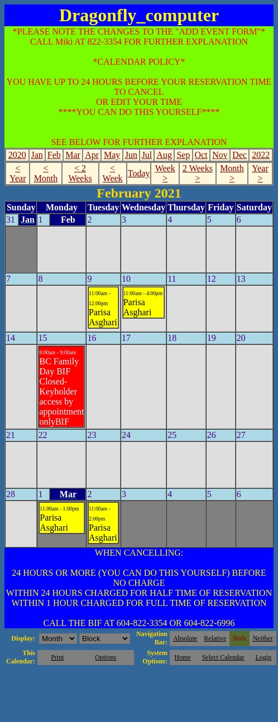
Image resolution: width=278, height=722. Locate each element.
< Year (17, 173)
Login (263, 657)
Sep (183, 155)
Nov (220, 155)
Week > (165, 173)
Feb (54, 155)
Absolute (185, 638)
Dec (239, 155)
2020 (17, 155)
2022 (261, 155)
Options (105, 657)
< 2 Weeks (80, 173)
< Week (113, 173)
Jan (36, 155)
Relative (215, 638)
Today (139, 173)
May (112, 155)
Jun (131, 155)
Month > (232, 173)
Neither (263, 638)
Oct (201, 155)
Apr (92, 155)
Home (183, 657)
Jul (147, 155)
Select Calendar (223, 657)
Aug (164, 155)
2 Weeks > (198, 173)
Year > (260, 173)
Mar (72, 155)
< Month (46, 173)
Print (57, 657)
